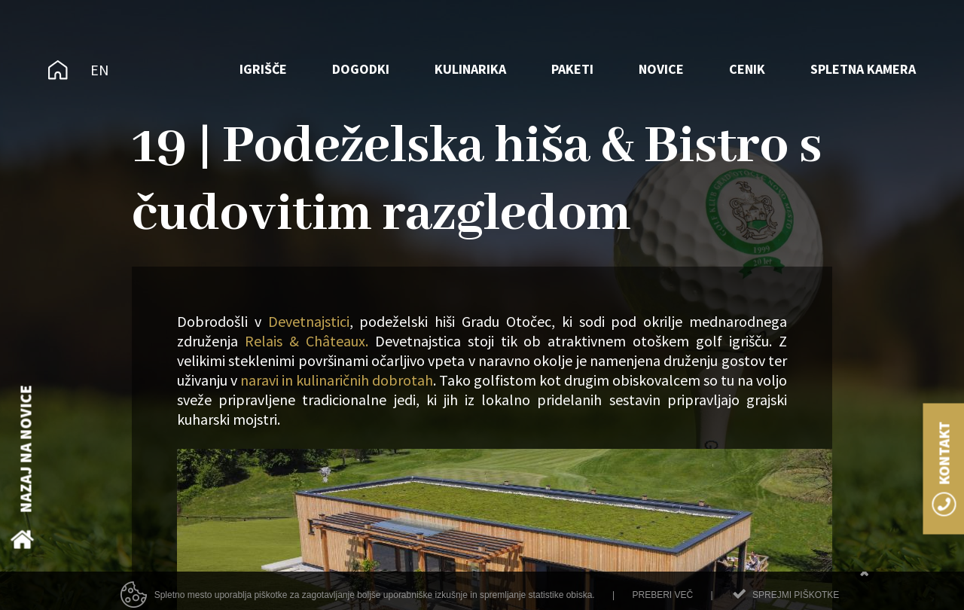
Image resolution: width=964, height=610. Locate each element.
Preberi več (662, 601)
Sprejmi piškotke (795, 601)
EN (99, 69)
